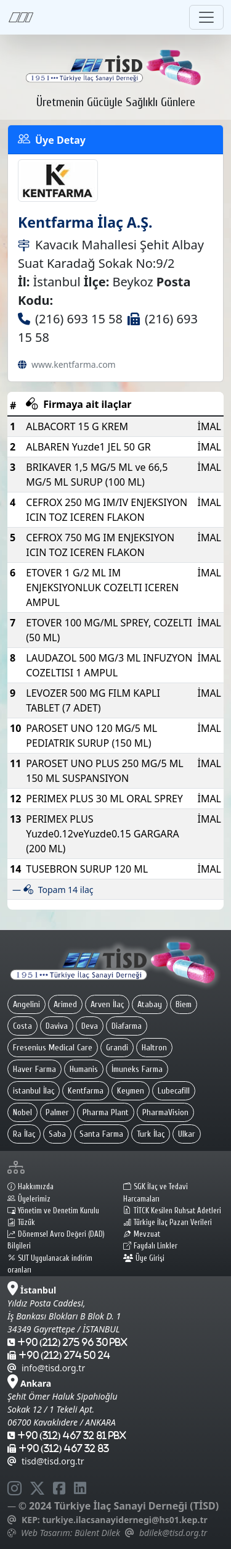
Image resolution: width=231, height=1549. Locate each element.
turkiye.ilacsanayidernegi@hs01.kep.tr (124, 1520)
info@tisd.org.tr (46, 1368)
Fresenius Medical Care (52, 1047)
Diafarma (126, 1026)
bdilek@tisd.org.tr (173, 1533)
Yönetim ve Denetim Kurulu (53, 1210)
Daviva (57, 1026)
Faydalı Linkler (150, 1246)
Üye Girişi (143, 1258)
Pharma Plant (106, 1112)
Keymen (130, 1091)
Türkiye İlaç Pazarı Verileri (167, 1222)
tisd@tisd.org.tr (45, 1461)
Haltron (154, 1047)
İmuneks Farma (137, 1069)
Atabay (149, 1004)
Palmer (57, 1112)
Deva (89, 1026)
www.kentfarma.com (73, 364)
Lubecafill (174, 1091)
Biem (184, 1004)
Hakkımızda (30, 1186)
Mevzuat (141, 1234)
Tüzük (21, 1222)
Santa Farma (101, 1134)
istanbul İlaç (33, 1091)
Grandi (117, 1047)
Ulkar (186, 1134)
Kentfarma (85, 1091)
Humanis (84, 1069)
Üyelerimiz (29, 1199)
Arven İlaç (107, 1004)
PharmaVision (165, 1112)
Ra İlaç (24, 1134)
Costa (22, 1026)
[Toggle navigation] (206, 17)
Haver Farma (34, 1069)
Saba (57, 1134)
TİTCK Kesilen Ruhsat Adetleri (172, 1210)
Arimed (65, 1004)
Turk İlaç (150, 1134)
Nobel (22, 1112)
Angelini (26, 1004)
